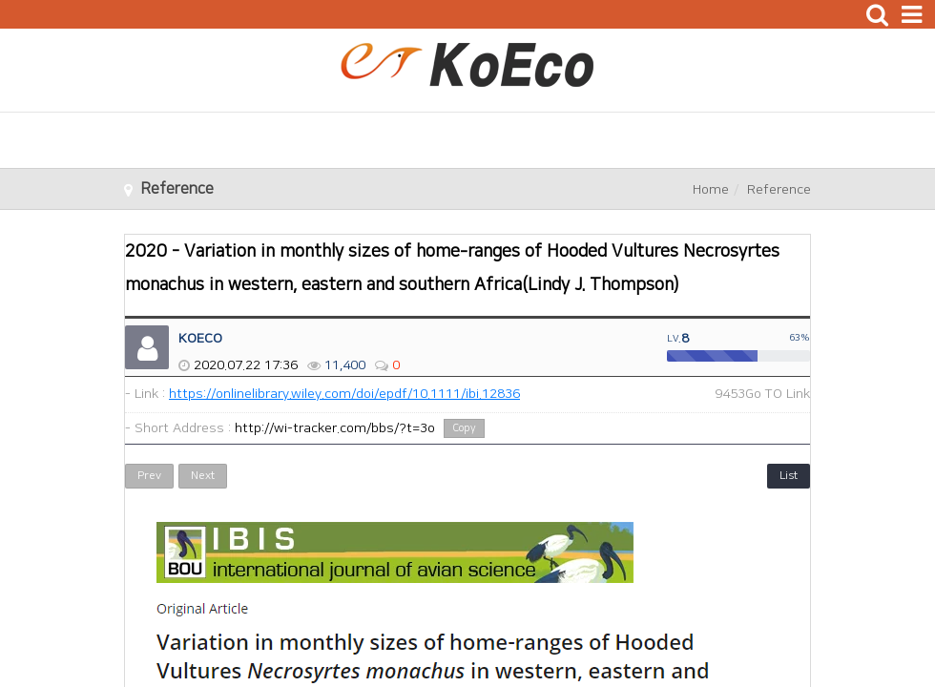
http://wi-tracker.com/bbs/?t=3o (335, 428)
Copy (464, 428)
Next (203, 475)
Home (711, 190)
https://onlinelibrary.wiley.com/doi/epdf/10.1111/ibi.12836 (344, 394)
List (788, 475)
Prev (149, 475)
